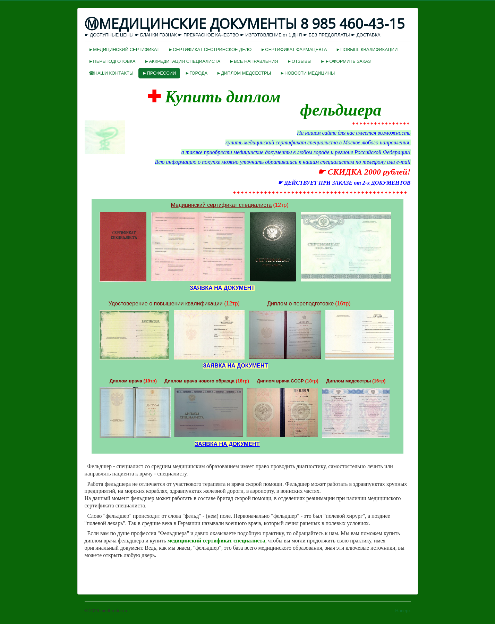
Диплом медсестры (348, 380)
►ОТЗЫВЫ (299, 61)
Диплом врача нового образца (199, 380)
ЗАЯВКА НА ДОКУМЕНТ (235, 366)
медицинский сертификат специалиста (216, 540)
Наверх (402, 610)
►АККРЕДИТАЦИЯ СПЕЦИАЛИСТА (183, 61)
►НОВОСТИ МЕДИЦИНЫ (307, 73)
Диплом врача (126, 380)
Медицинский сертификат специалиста (221, 205)
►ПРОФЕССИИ (159, 73)
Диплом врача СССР (280, 380)
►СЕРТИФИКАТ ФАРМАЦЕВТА (294, 49)
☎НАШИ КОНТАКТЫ (111, 73)
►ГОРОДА (196, 73)
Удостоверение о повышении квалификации (166, 303)
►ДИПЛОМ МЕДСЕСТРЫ (243, 73)
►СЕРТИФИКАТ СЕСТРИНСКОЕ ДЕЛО (209, 49)
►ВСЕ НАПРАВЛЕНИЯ (253, 61)
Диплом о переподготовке (300, 303)
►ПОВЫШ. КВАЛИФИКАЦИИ (367, 49)
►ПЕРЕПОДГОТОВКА (112, 61)
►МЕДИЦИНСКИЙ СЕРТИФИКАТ (124, 49)
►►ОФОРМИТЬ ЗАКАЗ (346, 61)
